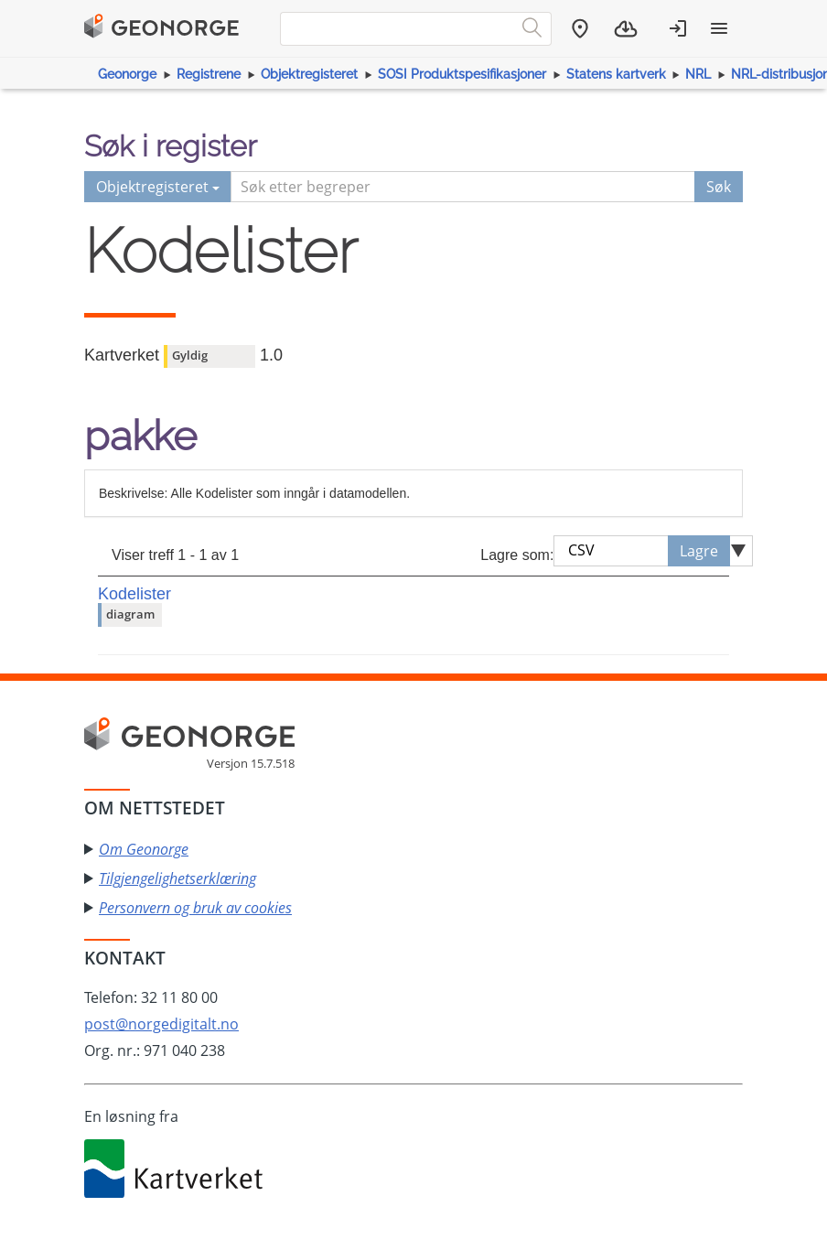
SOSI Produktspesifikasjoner (462, 74)
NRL (698, 74)
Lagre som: (516, 555)
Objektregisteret (309, 74)
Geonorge (127, 74)
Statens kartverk (616, 74)
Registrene (209, 74)
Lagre (699, 551)
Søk (718, 187)
